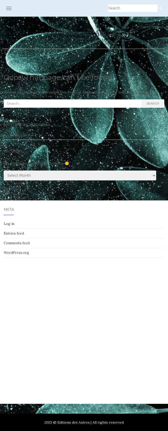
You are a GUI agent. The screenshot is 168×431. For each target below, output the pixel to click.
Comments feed (17, 243)
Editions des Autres (84, 32)
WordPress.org (16, 252)
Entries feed (14, 233)
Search (153, 103)
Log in (9, 223)
